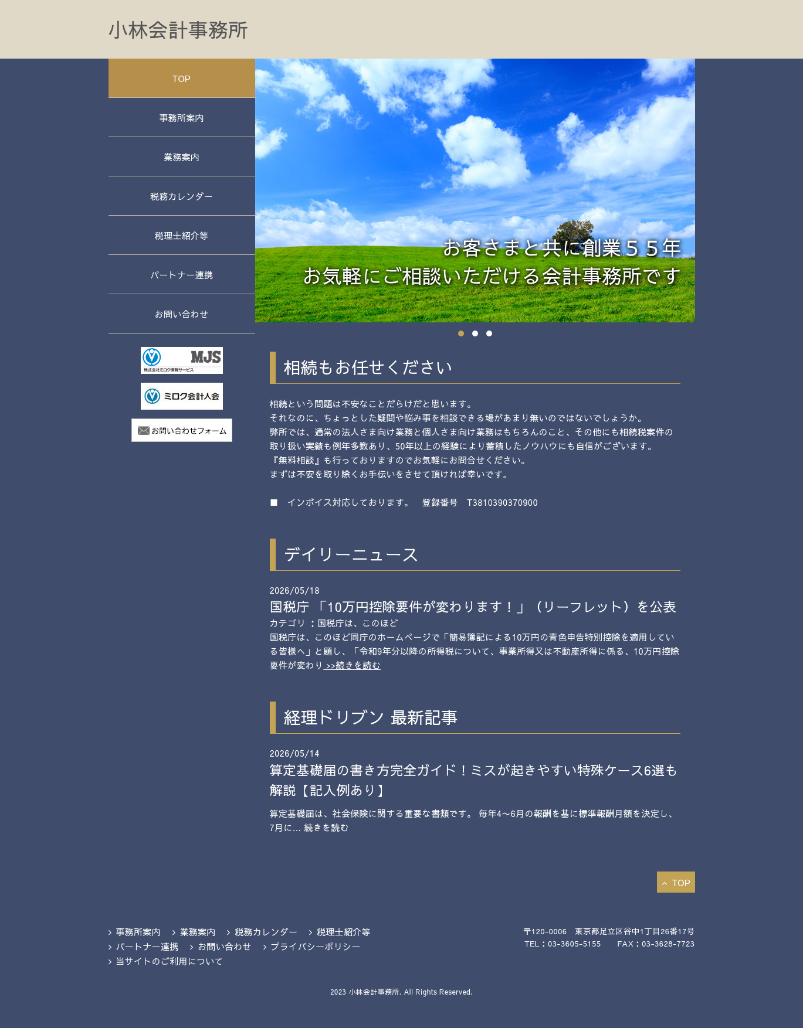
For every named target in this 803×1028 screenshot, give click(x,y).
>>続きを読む (352, 665)
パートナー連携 (181, 274)
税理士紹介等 (182, 235)
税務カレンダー (181, 196)
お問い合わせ (182, 314)
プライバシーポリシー (315, 946)
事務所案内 (181, 117)
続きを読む (326, 827)
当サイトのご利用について (169, 961)
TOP (181, 78)
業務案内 (181, 157)
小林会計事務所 (178, 29)
